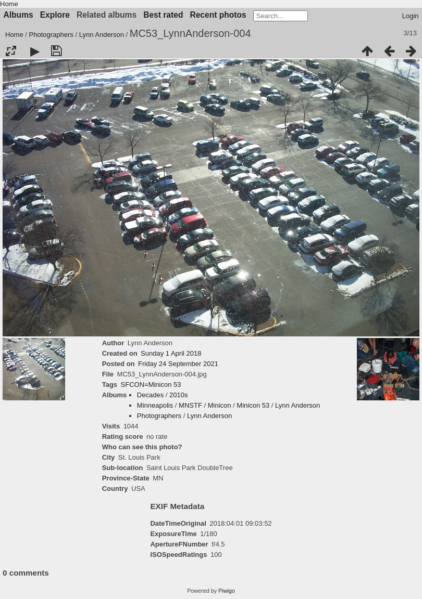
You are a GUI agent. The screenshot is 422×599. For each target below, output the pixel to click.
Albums (18, 14)
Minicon (219, 405)
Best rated (163, 14)
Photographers (51, 34)
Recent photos (218, 14)
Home (9, 4)
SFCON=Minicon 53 (151, 384)
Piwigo (226, 591)
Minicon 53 (253, 405)
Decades (150, 395)
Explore (55, 14)
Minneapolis (155, 405)
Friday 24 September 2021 (178, 364)
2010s (178, 395)
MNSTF (190, 405)
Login (410, 16)
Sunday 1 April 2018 (171, 353)
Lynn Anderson (101, 34)
